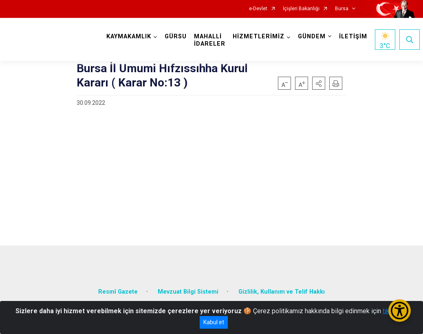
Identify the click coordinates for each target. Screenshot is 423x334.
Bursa (341, 8)
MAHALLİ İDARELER (209, 40)
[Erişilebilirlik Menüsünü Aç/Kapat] (399, 310)
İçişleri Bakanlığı (301, 8)
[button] (318, 83)
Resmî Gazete (118, 291)
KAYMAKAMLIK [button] (128, 36)
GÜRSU (176, 36)
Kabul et (213, 322)
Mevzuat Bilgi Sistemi (188, 291)
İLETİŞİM (353, 36)
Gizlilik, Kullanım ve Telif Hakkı (281, 291)
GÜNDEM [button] (312, 36)
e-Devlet (258, 8)
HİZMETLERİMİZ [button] (258, 36)
